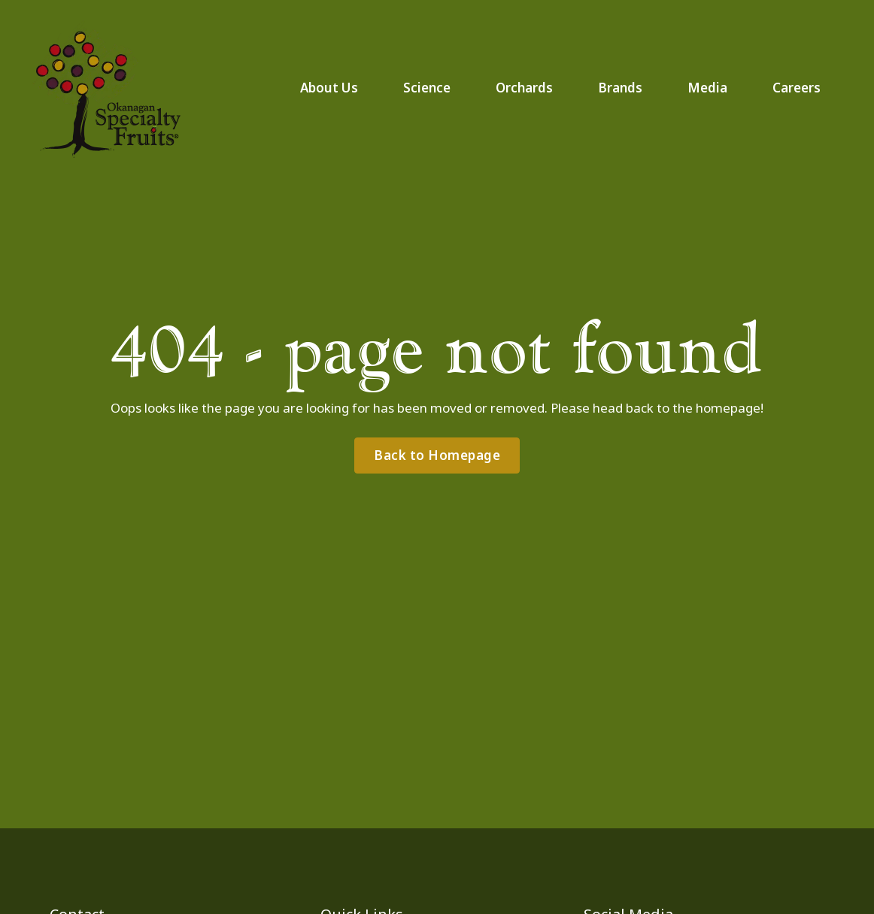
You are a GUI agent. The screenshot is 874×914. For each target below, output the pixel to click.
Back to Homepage (437, 455)
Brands (620, 87)
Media (707, 87)
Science (427, 87)
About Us (329, 87)
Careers (796, 87)
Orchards (524, 87)
